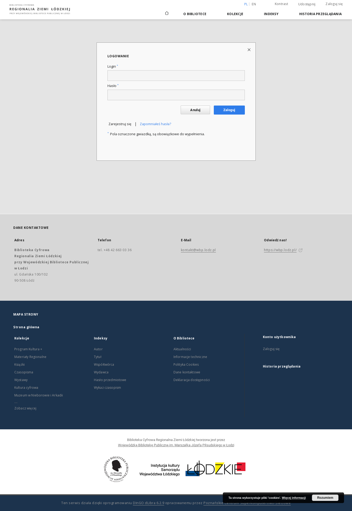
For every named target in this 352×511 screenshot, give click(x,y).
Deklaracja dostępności (191, 380)
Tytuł (97, 357)
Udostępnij (307, 4)
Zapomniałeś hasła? (155, 124)
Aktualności (182, 349)
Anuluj (195, 110)
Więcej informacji (294, 497)
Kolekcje (235, 14)
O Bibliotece (194, 14)
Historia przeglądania (320, 14)
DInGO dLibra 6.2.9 (148, 503)
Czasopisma (23, 372)
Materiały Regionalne (30, 357)
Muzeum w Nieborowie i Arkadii (38, 395)
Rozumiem (325, 498)
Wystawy (21, 380)
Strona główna (26, 327)
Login (112, 66)
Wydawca (101, 372)
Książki (19, 364)
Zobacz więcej (25, 408)
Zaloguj (229, 110)
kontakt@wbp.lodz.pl (198, 250)
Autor (98, 349)
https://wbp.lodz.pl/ (280, 250)
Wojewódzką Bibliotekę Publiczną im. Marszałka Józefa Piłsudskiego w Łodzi (176, 445)
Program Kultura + (28, 349)
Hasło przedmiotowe (110, 380)
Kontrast (281, 4)
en (254, 4)
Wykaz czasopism (107, 387)
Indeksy (271, 14)
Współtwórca (104, 364)
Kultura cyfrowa (26, 387)
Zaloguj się (334, 4)
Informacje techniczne (190, 357)
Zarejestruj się (119, 124)
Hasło (113, 86)
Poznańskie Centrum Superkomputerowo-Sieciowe (247, 503)
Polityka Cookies (186, 364)
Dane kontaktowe (186, 372)
